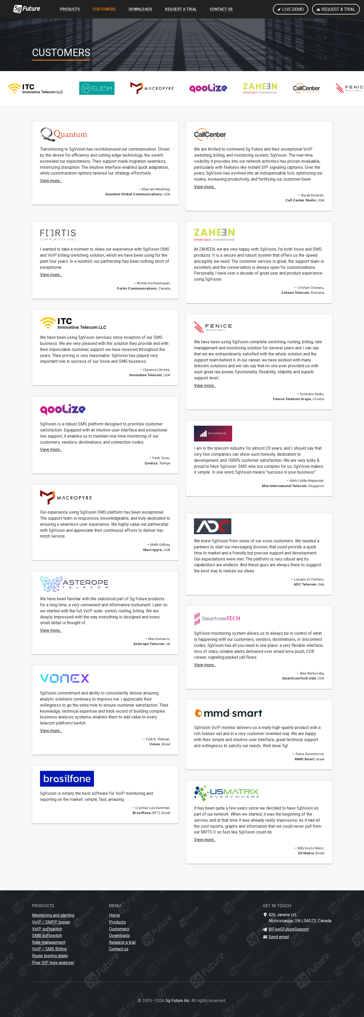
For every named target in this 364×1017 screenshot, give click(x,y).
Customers (104, 9)
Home (114, 915)
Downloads (140, 9)
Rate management (48, 942)
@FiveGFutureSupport (289, 929)
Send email (279, 936)
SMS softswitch (47, 935)
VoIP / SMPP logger (51, 922)
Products (70, 9)
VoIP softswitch (47, 928)
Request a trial (336, 9)
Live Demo (290, 9)
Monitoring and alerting (53, 915)
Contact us (221, 9)
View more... (51, 180)
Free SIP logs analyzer (53, 962)
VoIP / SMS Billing (49, 948)
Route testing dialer (50, 955)
